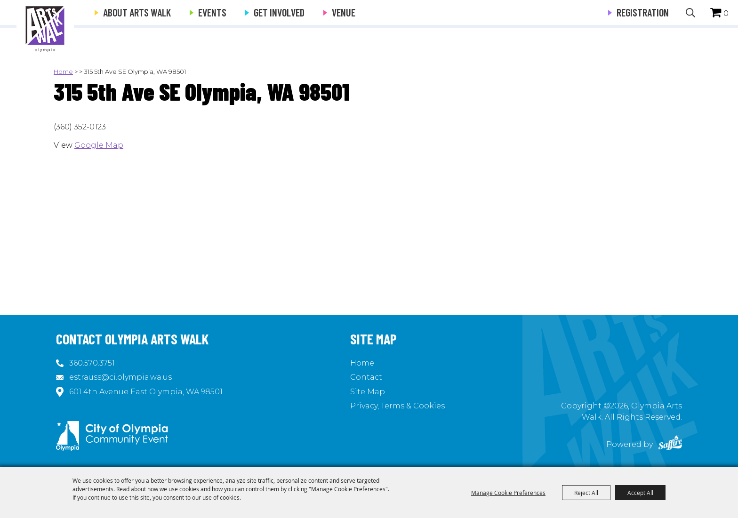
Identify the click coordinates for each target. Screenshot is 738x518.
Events (212, 12)
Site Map (367, 391)
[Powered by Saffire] (670, 444)
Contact (366, 377)
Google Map (98, 145)
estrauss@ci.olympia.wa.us (120, 377)
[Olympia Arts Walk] (45, 28)
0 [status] (726, 13)
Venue (343, 12)
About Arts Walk (137, 12)
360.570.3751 (92, 363)
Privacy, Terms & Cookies (397, 405)
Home (63, 71)
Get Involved (279, 12)
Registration (643, 12)
